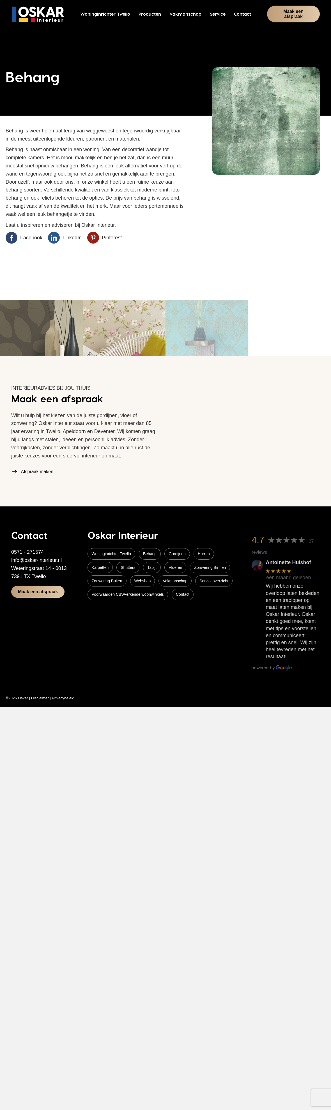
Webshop (142, 581)
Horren (204, 554)
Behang (150, 554)
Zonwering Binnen (210, 567)
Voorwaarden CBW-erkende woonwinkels (128, 594)
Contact (182, 594)
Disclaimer (40, 698)
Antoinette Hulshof (288, 562)
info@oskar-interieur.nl (36, 560)
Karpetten (100, 567)
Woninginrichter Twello (111, 554)
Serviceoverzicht (213, 581)
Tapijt (152, 567)
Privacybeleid (63, 698)
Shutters (128, 567)
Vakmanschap (175, 581)
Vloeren (175, 567)
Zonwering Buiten (107, 581)
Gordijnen (177, 554)
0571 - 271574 (27, 552)
